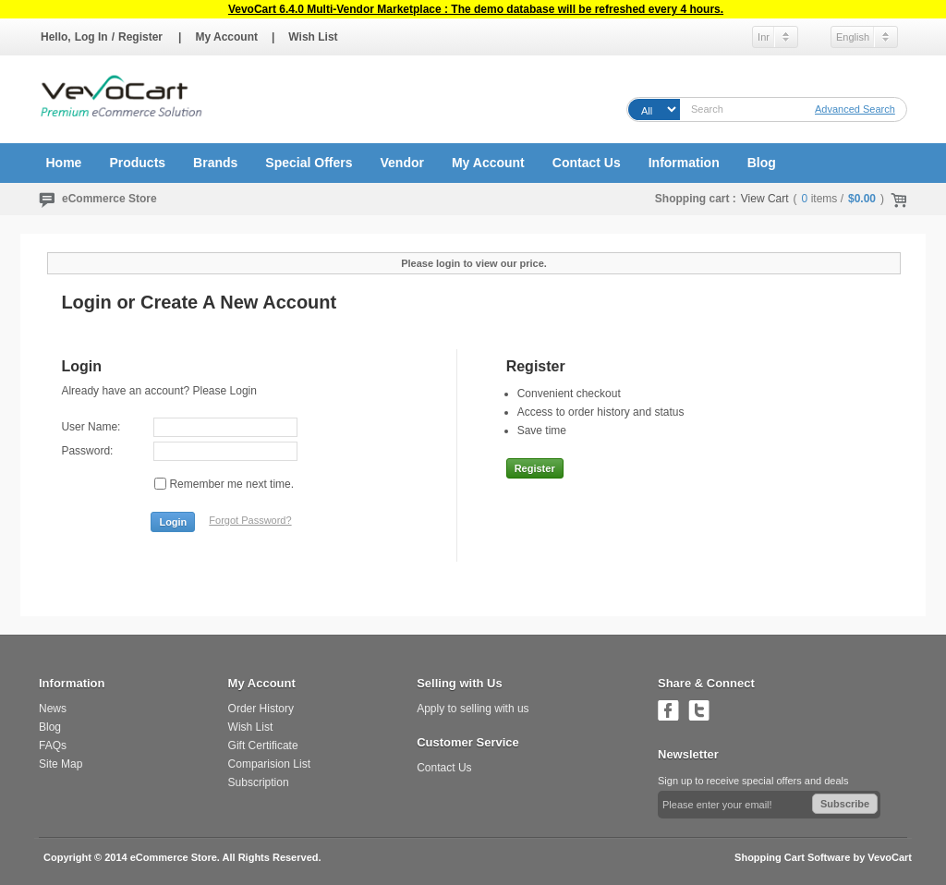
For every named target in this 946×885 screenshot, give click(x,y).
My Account (226, 36)
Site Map (60, 764)
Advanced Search (855, 109)
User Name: (90, 426)
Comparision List (269, 764)
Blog (761, 162)
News (53, 708)
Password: (87, 450)
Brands (215, 162)
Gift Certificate (263, 745)
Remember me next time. (231, 484)
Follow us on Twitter (699, 710)
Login (173, 521)
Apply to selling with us (472, 708)
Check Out (895, 199)
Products (137, 162)
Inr (764, 36)
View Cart (765, 198)
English (852, 36)
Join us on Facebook (668, 710)
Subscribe (844, 803)
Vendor (401, 162)
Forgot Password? (250, 520)
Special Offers (308, 162)
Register (140, 36)
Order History (261, 708)
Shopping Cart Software (792, 857)
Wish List (312, 36)
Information (684, 162)
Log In (91, 36)
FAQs (53, 745)
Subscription (258, 782)
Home (64, 162)
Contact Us (586, 162)
